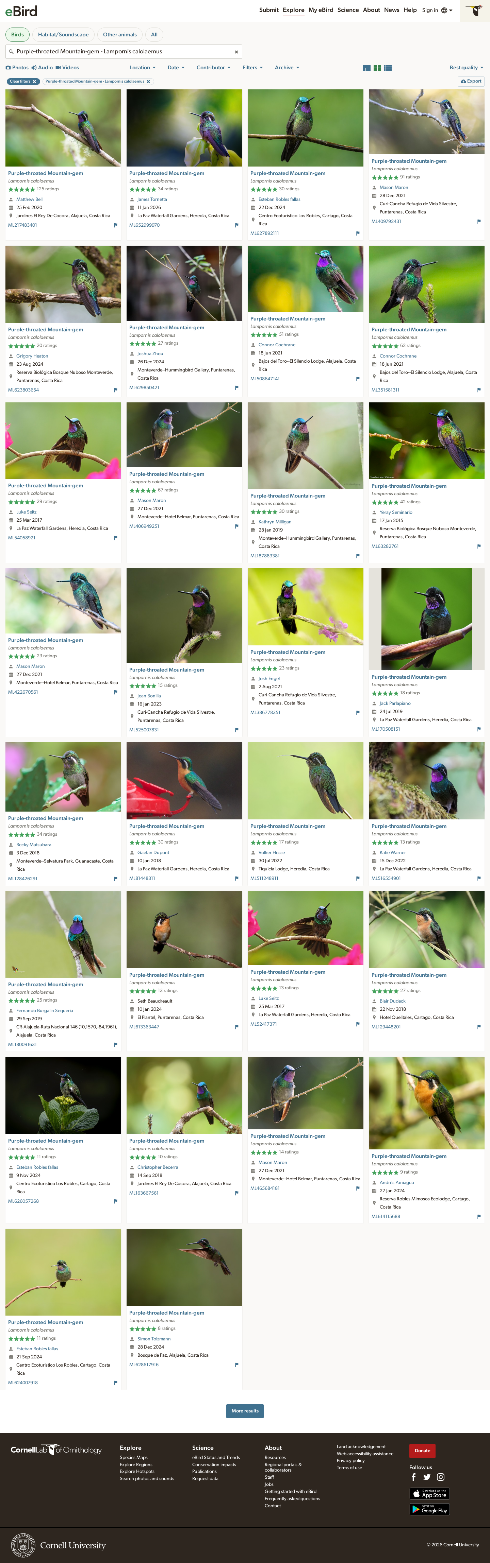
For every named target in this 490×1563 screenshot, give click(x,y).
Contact (273, 1506)
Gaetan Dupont (153, 852)
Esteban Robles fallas (279, 199)
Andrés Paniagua (397, 1182)
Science (348, 10)
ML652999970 (144, 225)
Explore (294, 10)
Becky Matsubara (33, 845)
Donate (422, 1450)
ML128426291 (22, 878)
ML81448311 (142, 878)
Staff (269, 1477)
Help (410, 10)
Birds (17, 34)
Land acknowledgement (361, 1446)
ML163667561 (144, 1193)
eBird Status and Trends (216, 1457)
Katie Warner (393, 852)
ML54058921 (21, 538)
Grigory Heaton (32, 356)
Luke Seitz (26, 512)
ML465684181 (265, 1188)
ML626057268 (23, 1201)
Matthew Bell (29, 199)
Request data (205, 1478)
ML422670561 (23, 692)
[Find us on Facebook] (413, 1477)
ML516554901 (386, 878)
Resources (275, 1457)
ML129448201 (386, 1027)
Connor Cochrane (277, 345)
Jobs (269, 1484)
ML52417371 (263, 1024)
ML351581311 (385, 390)
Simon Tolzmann (154, 1339)
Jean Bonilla (149, 696)
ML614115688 (386, 1216)
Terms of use (349, 1467)
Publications (204, 1471)
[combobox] (124, 51)
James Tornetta (152, 199)
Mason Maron (394, 187)
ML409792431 (386, 221)
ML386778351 (265, 712)
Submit (269, 10)
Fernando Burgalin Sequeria (44, 1010)
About (371, 10)
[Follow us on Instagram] (441, 1477)
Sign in (430, 10)
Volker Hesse (272, 852)
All (154, 34)
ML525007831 (144, 730)
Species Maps (134, 1457)
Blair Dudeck (393, 1001)
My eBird (321, 10)
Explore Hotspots (137, 1471)
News (391, 10)
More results (245, 1410)
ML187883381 (265, 556)
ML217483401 (22, 225)
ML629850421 (144, 387)
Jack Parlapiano (395, 703)
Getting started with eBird (290, 1491)
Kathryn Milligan (275, 522)
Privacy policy (351, 1460)
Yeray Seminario (396, 512)
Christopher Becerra (157, 1167)
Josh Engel (269, 678)
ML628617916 (144, 1364)
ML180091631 (22, 1044)
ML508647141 (265, 379)
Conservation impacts (214, 1464)
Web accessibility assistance (365, 1454)
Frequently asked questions (292, 1498)
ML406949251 (144, 526)
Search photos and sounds (147, 1478)
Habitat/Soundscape (63, 34)
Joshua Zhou (150, 353)
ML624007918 (23, 1382)
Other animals (120, 34)
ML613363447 (144, 1027)
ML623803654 (23, 390)
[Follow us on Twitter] (427, 1477)
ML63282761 (385, 546)
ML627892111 (264, 233)
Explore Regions (136, 1464)
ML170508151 (386, 729)
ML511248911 (264, 878)
